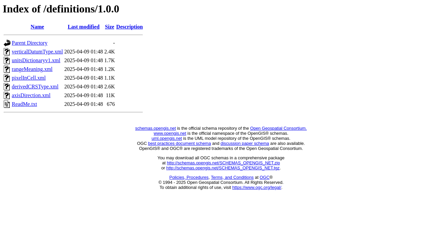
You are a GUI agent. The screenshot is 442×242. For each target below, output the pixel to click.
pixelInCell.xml (29, 78)
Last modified (83, 27)
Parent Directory (29, 43)
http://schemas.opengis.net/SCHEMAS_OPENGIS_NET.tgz (223, 167)
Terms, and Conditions (232, 177)
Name (37, 27)
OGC (265, 177)
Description (129, 27)
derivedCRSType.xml (35, 86)
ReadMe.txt (24, 104)
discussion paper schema (244, 143)
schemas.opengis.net (155, 128)
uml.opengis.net (167, 138)
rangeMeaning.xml (32, 69)
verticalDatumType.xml (37, 51)
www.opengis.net (170, 133)
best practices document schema (179, 143)
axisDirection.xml (31, 95)
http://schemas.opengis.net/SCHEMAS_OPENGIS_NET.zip (223, 162)
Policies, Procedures (189, 177)
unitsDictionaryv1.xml (36, 60)
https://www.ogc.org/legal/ (256, 187)
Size (109, 27)
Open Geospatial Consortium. (278, 128)
